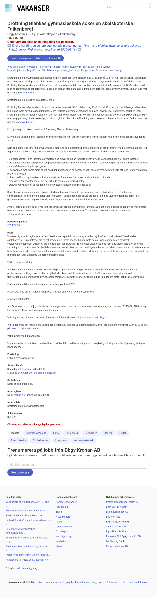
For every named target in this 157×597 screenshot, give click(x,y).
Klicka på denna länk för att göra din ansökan (31, 372)
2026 (32, 582)
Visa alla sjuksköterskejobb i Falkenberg (29, 66)
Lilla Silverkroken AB (117, 511)
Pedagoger (91, 433)
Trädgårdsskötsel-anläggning (21, 568)
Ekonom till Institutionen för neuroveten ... (28, 510)
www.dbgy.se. (26, 92)
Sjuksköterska (18, 440)
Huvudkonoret (63, 516)
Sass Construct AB (116, 526)
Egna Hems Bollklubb (117, 531)
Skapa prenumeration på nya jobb (56, 582)
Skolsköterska (40, 440)
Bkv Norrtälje (113, 516)
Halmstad (66, 66)
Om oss (127, 582)
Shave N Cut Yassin (116, 506)
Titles (59, 511)
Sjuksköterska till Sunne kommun (24, 515)
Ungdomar (61, 440)
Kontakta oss (141, 582)
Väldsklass (62, 541)
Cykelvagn (61, 531)
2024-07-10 (13, 225)
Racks (59, 521)
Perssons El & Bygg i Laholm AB (123, 536)
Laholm (77, 66)
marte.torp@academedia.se (26, 328)
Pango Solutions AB (117, 546)
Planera (108, 433)
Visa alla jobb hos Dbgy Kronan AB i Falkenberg (33, 70)
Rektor (122, 433)
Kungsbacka (88, 70)
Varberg (56, 66)
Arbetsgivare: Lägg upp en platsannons (98, 582)
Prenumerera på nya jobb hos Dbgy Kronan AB (36, 58)
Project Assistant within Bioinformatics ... (28, 554)
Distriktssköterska (36, 433)
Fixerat (59, 546)
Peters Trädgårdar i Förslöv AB (122, 502)
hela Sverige (103, 66)
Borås (99, 70)
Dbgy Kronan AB (16, 394)
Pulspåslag (62, 506)
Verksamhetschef (83, 440)
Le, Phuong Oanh (115, 541)
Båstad (86, 66)
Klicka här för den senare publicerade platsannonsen (74, 47)
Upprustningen (64, 526)
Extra (56, 433)
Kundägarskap (63, 536)
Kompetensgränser (66, 502)
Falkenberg (72, 433)
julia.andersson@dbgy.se (93, 317)
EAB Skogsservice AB (118, 521)
